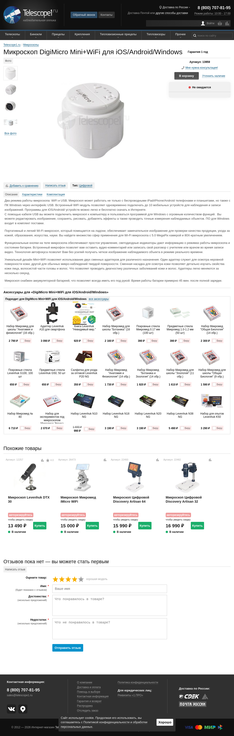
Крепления (82, 34)
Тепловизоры (156, 34)
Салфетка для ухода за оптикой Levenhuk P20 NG (84, 373)
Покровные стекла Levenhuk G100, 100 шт (20, 373)
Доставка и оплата (89, 687)
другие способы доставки (172, 13)
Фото (8, 60)
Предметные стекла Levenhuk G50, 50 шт (52, 371)
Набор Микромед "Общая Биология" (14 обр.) (212, 329)
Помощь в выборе (88, 691)
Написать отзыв (55, 185)
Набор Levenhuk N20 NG (148, 415)
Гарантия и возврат (89, 701)
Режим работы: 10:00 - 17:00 (212, 13)
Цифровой (85, 185)
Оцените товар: (36, 577)
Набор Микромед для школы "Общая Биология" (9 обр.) (212, 373)
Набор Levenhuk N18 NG (116, 415)
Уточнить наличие (213, 76)
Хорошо (164, 722)
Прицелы (58, 34)
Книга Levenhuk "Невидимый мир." (84, 328)
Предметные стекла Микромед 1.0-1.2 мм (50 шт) (180, 329)
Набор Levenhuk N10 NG (84, 415)
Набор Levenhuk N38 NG (180, 415)
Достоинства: (26, 598)
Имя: (26, 588)
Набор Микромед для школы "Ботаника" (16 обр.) (116, 329)
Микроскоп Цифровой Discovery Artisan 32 (184, 499)
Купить (40, 525)
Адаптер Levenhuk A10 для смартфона (52, 328)
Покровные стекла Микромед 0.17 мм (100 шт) (148, 329)
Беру (25, 340)
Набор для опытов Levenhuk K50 (212, 415)
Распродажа (85, 705)
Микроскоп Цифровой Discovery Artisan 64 (131, 499)
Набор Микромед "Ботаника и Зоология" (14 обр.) (148, 373)
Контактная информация (93, 696)
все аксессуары (99, 299)
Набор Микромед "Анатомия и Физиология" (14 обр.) (116, 373)
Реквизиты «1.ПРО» (130, 695)
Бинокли (36, 34)
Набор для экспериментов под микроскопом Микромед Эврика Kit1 (52, 417)
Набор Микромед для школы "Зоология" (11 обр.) (180, 373)
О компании (84, 682)
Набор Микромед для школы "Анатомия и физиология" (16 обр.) (20, 329)
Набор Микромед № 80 (20, 415)
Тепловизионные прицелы (118, 34)
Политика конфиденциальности (138, 682)
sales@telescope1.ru (19, 695)
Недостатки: (26, 621)
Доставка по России (175, 7)
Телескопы (12, 34)
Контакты (106, 14)
